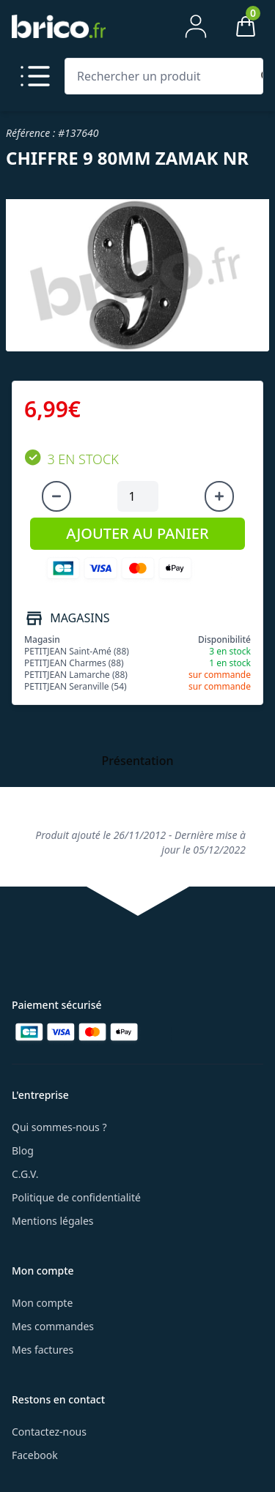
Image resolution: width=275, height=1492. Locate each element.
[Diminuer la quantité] (56, 496)
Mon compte (42, 1303)
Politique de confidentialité (76, 1197)
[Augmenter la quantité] (219, 496)
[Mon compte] (195, 26)
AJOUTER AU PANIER (137, 533)
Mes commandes (53, 1326)
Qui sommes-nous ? (59, 1127)
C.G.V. (25, 1174)
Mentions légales (53, 1221)
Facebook (35, 1455)
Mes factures (42, 1350)
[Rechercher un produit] (161, 76)
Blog (23, 1150)
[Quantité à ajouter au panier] (137, 496)
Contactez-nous (49, 1432)
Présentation (138, 761)
